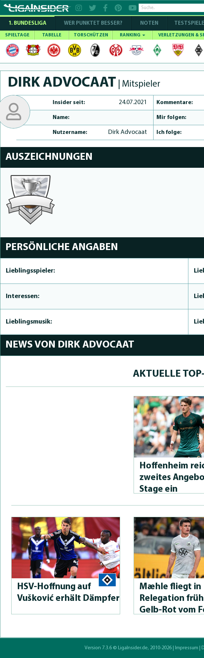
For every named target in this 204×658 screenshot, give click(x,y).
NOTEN (149, 23)
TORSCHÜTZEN (91, 35)
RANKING (132, 35)
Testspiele (188, 23)
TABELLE (51, 35)
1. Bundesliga (27, 23)
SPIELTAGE (17, 35)
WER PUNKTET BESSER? (93, 23)
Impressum (186, 648)
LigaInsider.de (133, 648)
